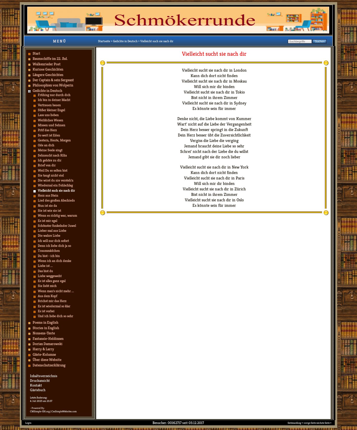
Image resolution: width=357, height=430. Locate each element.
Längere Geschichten (48, 74)
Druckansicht (40, 380)
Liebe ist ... (45, 266)
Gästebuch (37, 390)
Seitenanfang (294, 423)
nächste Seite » (323, 423)
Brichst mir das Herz (52, 301)
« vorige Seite (309, 423)
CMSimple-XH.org (40, 411)
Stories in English (46, 328)
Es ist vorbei (46, 311)
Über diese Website (47, 359)
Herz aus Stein (48, 195)
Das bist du (45, 271)
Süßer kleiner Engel (51, 110)
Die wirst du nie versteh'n (55, 180)
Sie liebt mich (47, 286)
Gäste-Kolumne (44, 354)
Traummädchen (49, 250)
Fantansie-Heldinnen (48, 338)
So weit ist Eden (49, 135)
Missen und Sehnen (51, 125)
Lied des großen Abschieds (56, 200)
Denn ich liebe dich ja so (54, 246)
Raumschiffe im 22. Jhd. (50, 58)
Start (36, 53)
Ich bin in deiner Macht (54, 100)
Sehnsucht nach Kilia (52, 155)
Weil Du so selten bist (52, 170)
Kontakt (36, 385)
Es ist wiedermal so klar (54, 306)
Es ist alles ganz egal (51, 281)
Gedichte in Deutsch (47, 90)
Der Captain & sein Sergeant (53, 80)
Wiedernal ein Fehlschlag (55, 185)
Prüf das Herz (47, 130)
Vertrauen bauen (49, 105)
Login (28, 423)
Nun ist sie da (47, 205)
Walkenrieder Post (46, 64)
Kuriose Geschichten (48, 69)
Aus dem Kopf (47, 296)
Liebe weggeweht (50, 276)
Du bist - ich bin (49, 256)
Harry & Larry (43, 349)
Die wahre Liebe (49, 235)
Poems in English (45, 322)
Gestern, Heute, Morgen (54, 140)
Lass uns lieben (48, 115)
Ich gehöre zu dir (49, 160)
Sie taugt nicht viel (51, 175)
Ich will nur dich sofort (53, 241)
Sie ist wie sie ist (49, 210)
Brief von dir (47, 165)
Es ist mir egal (47, 221)
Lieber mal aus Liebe (52, 230)
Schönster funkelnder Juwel (57, 225)
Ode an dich (46, 145)
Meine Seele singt (50, 150)
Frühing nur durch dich (54, 95)
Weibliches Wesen (50, 120)
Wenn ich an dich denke (54, 261)
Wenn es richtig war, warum (57, 215)
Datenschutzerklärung (49, 365)
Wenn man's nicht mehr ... (56, 291)
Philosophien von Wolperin (53, 85)
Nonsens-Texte (44, 333)
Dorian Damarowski (47, 343)
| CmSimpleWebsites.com (63, 411)
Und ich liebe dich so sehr (55, 316)
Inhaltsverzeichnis (43, 375)
